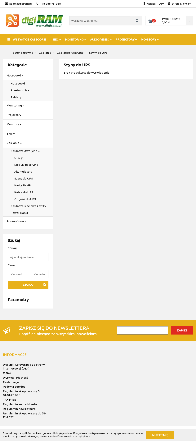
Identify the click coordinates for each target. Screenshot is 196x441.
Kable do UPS (23, 192)
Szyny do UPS (23, 178)
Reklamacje (11, 382)
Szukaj (28, 284)
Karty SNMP (22, 185)
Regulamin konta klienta (20, 404)
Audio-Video (101, 39)
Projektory (126, 39)
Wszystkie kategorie (26, 39)
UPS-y (18, 157)
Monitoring (75, 39)
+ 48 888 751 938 (48, 3)
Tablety (16, 97)
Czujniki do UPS (25, 199)
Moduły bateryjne (26, 164)
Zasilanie (14, 143)
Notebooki (15, 75)
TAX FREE (9, 399)
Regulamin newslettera (19, 408)
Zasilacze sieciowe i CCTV (28, 206)
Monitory (150, 39)
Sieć (56, 39)
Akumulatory (23, 171)
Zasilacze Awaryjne (25, 151)
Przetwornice (20, 90)
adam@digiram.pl (18, 3)
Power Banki (19, 212)
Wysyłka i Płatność (15, 377)
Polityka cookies (14, 386)
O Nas (7, 373)
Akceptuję (160, 434)
